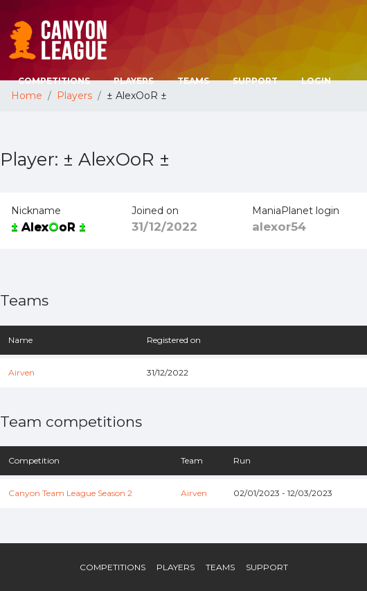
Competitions (54, 81)
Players (134, 81)
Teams (193, 81)
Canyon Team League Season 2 (70, 493)
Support (255, 81)
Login (316, 81)
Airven (21, 372)
